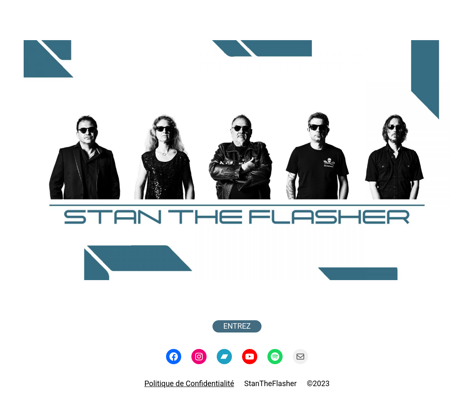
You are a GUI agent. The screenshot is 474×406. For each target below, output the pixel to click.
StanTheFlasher (270, 383)
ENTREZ (237, 326)
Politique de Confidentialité (189, 383)
